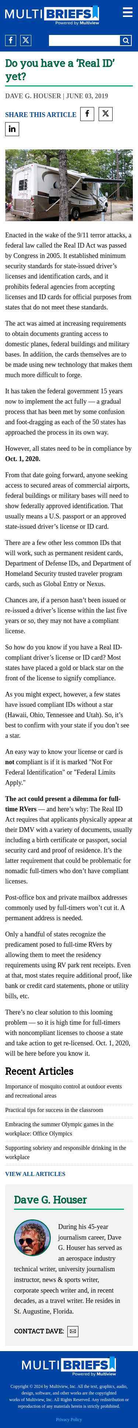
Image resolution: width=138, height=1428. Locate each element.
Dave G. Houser (34, 96)
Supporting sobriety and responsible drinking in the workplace (65, 1152)
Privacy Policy (69, 1419)
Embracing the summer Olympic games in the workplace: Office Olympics (59, 1129)
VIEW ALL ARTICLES (35, 1174)
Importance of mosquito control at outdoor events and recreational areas (63, 1091)
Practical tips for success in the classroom (54, 1110)
